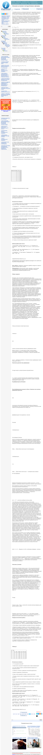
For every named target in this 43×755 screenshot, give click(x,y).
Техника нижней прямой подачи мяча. (5, 62)
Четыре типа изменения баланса (5, 91)
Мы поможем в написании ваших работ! (5, 111)
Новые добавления (6, 20)
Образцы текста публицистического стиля (5, 88)
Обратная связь (5, 21)
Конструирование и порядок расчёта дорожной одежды (33, 727)
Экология (5, 50)
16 (27, 714)
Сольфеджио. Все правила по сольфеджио (5, 143)
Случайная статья (5, 17)
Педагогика (5, 42)
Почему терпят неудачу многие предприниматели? (33, 738)
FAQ (2, 22)
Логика (4, 37)
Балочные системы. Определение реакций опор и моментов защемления (5, 147)
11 (16, 714)
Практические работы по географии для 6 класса (4, 127)
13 (20, 714)
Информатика (3, 35)
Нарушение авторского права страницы (35, 752)
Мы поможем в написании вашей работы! (17, 753)
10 (13, 714)
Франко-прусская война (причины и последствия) (5, 66)
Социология (7, 44)
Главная (13, 1)
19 (34, 714)
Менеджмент (3, 41)
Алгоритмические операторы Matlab (18, 727)
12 (18, 714)
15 (25, 714)
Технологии (8, 45)
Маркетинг (6, 38)
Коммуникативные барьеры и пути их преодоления (5, 79)
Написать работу (5, 23)
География (7, 33)
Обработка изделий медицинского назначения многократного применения (5, 84)
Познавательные (33, 1)
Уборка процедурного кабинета (4, 139)
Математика (7, 39)
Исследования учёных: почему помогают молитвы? (19, 738)
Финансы (3, 49)
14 (22, 714)
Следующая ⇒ (24, 715)
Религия (5, 43)
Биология (4, 32)
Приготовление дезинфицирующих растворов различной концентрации (5, 58)
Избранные (18, 1)
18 (31, 714)
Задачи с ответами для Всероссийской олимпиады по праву (5, 95)
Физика (8, 46)
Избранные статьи (5, 16)
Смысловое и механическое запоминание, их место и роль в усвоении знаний (5, 75)
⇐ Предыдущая (25, 8)
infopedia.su (13, 754)
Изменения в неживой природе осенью (5, 136)
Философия (3, 48)
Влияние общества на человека (5, 119)
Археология (4, 31)
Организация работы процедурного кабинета (4, 70)
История (3, 36)
